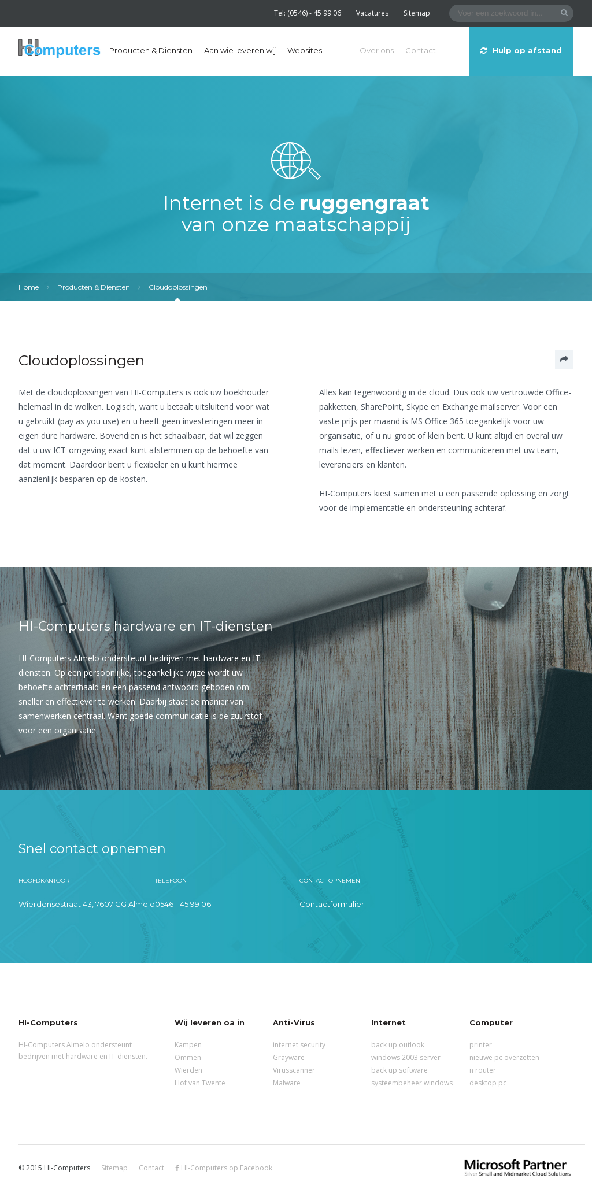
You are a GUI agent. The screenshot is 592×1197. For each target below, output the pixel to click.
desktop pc (487, 1083)
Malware (287, 1083)
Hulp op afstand (521, 50)
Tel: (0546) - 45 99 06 (307, 13)
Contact (420, 50)
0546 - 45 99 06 (183, 904)
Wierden (188, 1070)
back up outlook (397, 1045)
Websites (304, 50)
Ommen (188, 1057)
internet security (299, 1045)
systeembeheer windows (412, 1083)
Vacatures (372, 13)
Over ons (377, 50)
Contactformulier (331, 904)
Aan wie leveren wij (240, 50)
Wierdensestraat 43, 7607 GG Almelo (86, 904)
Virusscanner (294, 1070)
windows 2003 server (406, 1057)
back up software (399, 1070)
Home (28, 287)
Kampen (188, 1045)
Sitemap (417, 13)
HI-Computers (59, 49)
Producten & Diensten (151, 50)
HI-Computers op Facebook (223, 1168)
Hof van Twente (200, 1083)
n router (482, 1070)
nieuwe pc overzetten (504, 1057)
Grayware (289, 1057)
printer (480, 1045)
